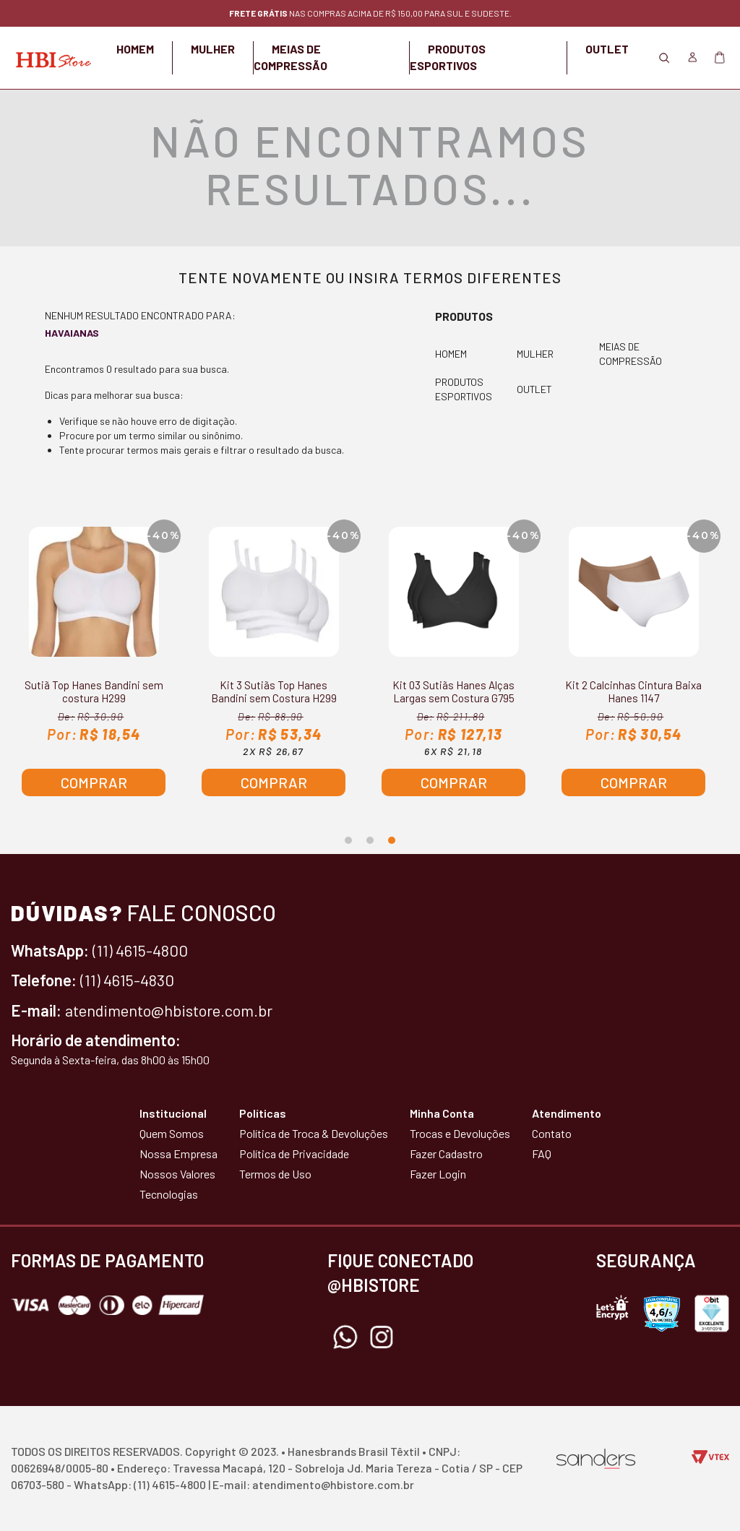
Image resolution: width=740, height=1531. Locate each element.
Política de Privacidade (294, 1153)
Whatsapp (345, 1337)
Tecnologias (168, 1194)
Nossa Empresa (178, 1153)
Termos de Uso (275, 1174)
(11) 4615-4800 (140, 950)
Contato (552, 1133)
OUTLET (607, 49)
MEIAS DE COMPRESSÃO (631, 353)
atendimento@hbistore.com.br (168, 1010)
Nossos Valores (177, 1174)
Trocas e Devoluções (460, 1133)
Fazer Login (438, 1174)
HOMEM (135, 49)
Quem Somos (171, 1133)
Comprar (94, 782)
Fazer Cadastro (446, 1153)
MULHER (213, 49)
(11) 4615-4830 (127, 979)
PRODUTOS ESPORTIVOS (464, 389)
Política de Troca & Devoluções (313, 1133)
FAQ (541, 1153)
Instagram (381, 1337)
